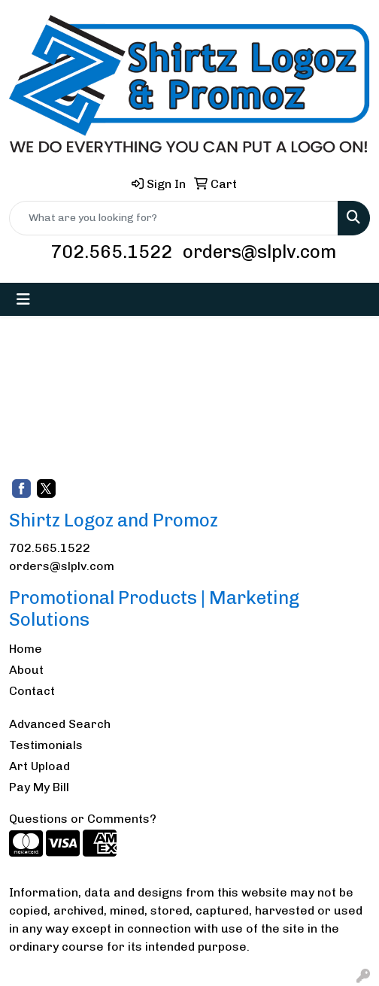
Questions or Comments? (82, 819)
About (26, 670)
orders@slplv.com (259, 251)
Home (25, 649)
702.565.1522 (111, 251)
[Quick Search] (173, 218)
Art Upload (39, 766)
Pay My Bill (39, 787)
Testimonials (46, 745)
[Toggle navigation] (23, 299)
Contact (32, 691)
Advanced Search (60, 724)
